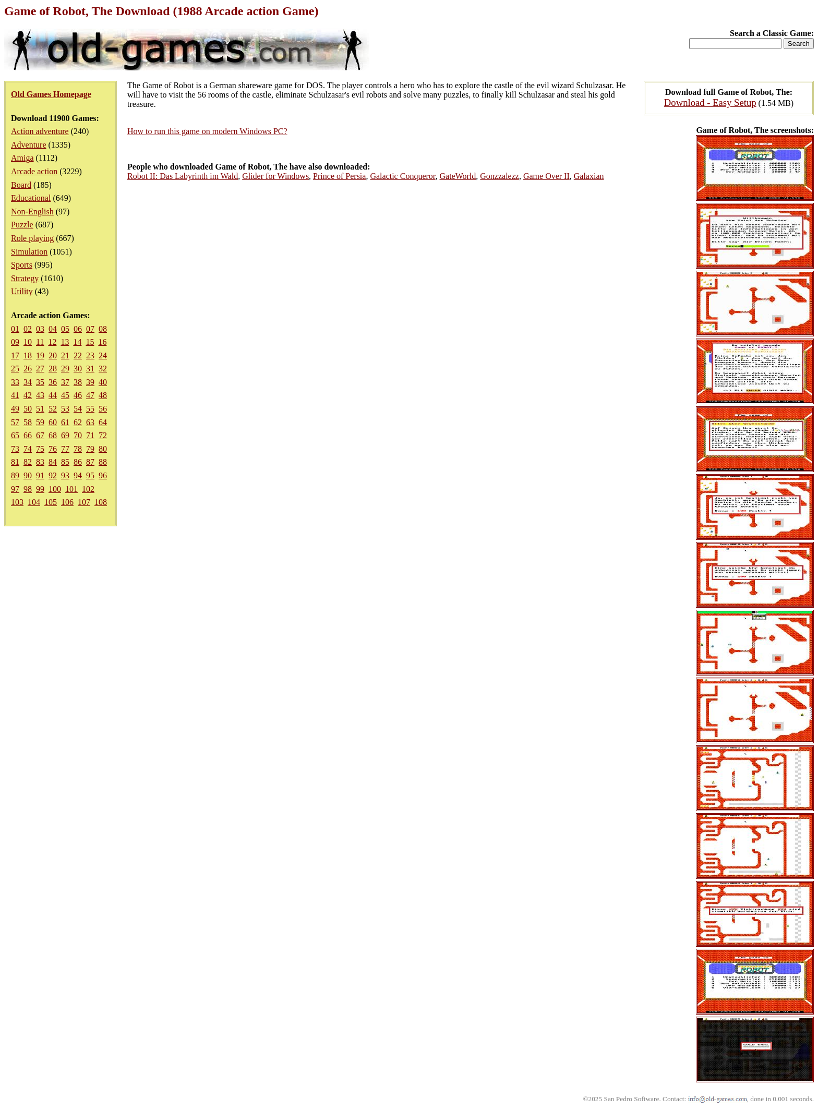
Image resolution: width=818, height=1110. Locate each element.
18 (27, 355)
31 (90, 368)
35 (40, 382)
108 (100, 502)
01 (15, 328)
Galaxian (589, 176)
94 (78, 475)
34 (27, 382)
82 (27, 461)
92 (53, 475)
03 (40, 328)
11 (40, 341)
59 (40, 422)
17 (15, 355)
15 (90, 341)
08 (103, 328)
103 (17, 502)
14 (77, 341)
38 (78, 382)
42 (27, 395)
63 (90, 422)
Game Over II (546, 176)
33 (15, 382)
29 (65, 368)
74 (27, 448)
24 (103, 355)
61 (65, 422)
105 (50, 502)
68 (53, 435)
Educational (31, 198)
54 (78, 408)
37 (65, 382)
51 (40, 408)
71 (90, 435)
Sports (21, 264)
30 (78, 368)
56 (103, 408)
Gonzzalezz (499, 176)
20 (53, 355)
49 (15, 408)
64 (103, 422)
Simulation (29, 251)
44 (53, 395)
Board (21, 184)
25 (15, 368)
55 (90, 408)
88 (103, 461)
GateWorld (458, 176)
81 (15, 461)
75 (40, 448)
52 (53, 408)
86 (78, 461)
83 (40, 461)
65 (15, 435)
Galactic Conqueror (402, 176)
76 (53, 448)
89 (15, 475)
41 (15, 395)
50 (27, 408)
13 (65, 341)
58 (27, 422)
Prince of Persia (339, 176)
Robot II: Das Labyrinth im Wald (182, 176)
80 (103, 448)
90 (27, 475)
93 (65, 475)
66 (27, 435)
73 (15, 448)
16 (102, 341)
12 (52, 341)
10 (27, 341)
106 (67, 502)
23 (90, 355)
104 (34, 502)
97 (15, 489)
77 (65, 448)
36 (53, 382)
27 (40, 368)
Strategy (25, 278)
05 (65, 328)
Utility (22, 291)
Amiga (22, 157)
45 (65, 395)
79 (90, 448)
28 (53, 368)
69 (65, 435)
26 (27, 368)
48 (103, 395)
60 (53, 422)
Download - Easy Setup (710, 102)
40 (103, 382)
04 (53, 328)
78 (78, 448)
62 (78, 422)
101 (71, 489)
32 (103, 368)
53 (65, 408)
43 (40, 395)
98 (27, 489)
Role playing (32, 238)
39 (90, 382)
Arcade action (34, 171)
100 (55, 489)
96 (103, 475)
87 (90, 461)
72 (103, 435)
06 (78, 328)
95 (90, 475)
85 (65, 461)
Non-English (32, 211)
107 (84, 502)
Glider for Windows (275, 176)
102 (88, 489)
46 (78, 395)
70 (78, 435)
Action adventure (40, 131)
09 (15, 341)
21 (65, 355)
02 (27, 328)
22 (78, 355)
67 (40, 435)
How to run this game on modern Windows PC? (207, 131)
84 (53, 461)
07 (90, 328)
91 (40, 475)
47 (90, 395)
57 (15, 422)
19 (40, 355)
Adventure (28, 144)
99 (40, 489)
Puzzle (22, 224)
